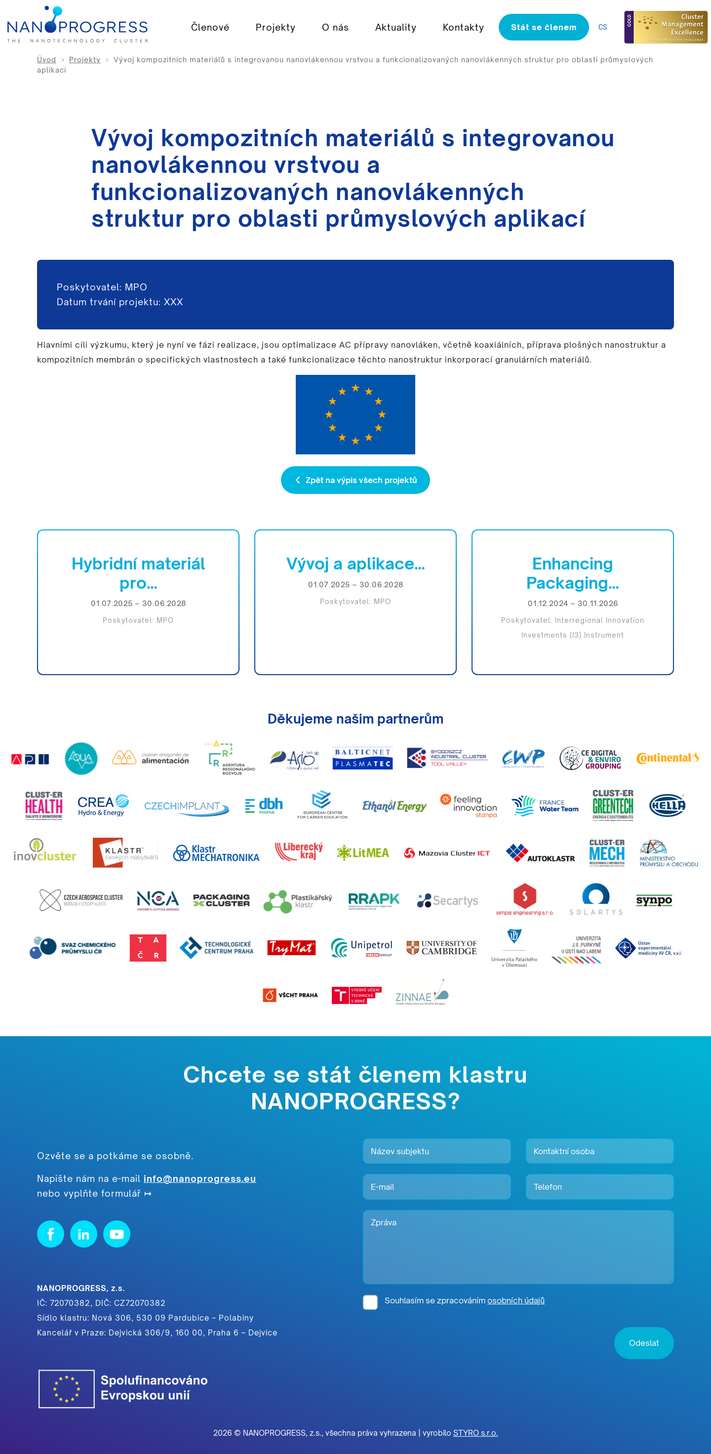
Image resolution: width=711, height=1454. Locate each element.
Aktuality (396, 27)
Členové (210, 27)
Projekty (276, 27)
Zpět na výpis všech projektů (355, 480)
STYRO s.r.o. (475, 1433)
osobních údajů (516, 1300)
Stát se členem (544, 27)
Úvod (46, 59)
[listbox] (605, 27)
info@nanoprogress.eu (200, 1178)
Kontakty (463, 27)
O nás (335, 27)
